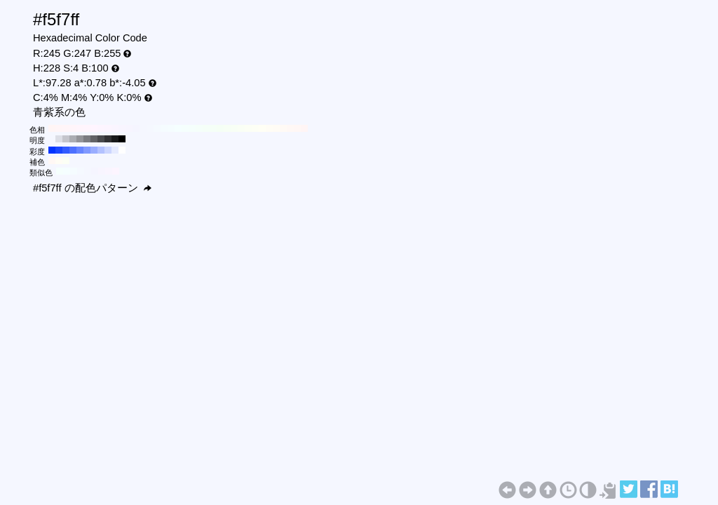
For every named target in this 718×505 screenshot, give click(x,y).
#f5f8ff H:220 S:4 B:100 (150, 128)
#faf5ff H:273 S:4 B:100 (108, 171)
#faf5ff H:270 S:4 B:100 (114, 128)
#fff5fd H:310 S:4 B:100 (86, 128)
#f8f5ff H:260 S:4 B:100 (122, 128)
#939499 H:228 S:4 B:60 (79, 138)
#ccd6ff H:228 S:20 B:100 (107, 150)
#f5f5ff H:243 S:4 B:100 (94, 171)
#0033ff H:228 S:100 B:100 (51, 150)
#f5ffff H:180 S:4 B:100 (178, 128)
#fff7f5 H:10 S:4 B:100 (297, 128)
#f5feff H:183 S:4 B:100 (66, 171)
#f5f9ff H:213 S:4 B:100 (80, 171)
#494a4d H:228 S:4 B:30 (100, 138)
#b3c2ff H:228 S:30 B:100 (100, 150)
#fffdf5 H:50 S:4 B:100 (269, 128)
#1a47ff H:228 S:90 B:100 (58, 150)
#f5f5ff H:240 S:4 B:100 (136, 128)
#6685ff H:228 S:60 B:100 (79, 150)
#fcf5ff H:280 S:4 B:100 (107, 128)
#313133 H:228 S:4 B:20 (107, 138)
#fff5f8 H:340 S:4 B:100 (65, 128)
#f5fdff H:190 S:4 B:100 (171, 128)
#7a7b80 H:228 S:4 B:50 (86, 138)
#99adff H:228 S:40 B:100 (93, 150)
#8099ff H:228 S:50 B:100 (86, 150)
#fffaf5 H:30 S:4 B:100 (283, 128)
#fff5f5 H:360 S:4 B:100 (51, 128)
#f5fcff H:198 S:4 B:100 (73, 171)
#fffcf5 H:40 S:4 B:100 (276, 128)
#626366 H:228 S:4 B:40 (93, 138)
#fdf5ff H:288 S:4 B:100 (115, 171)
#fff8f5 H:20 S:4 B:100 (290, 128)
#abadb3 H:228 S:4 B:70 (72, 138)
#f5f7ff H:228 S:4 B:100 (51, 138)
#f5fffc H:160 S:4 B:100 (192, 128)
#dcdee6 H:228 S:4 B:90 (58, 138)
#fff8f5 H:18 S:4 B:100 (51, 160)
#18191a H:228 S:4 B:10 (114, 138)
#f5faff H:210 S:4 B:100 (157, 128)
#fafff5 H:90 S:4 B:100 (241, 128)
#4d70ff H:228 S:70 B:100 (72, 150)
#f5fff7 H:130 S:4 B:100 (213, 128)
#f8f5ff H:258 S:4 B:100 (101, 171)
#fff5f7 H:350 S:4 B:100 (58, 128)
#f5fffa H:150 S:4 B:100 (199, 128)
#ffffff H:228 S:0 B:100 (122, 150)
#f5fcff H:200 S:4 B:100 (164, 128)
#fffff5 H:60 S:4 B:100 (262, 128)
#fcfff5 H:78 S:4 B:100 (65, 160)
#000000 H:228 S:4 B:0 (122, 138)
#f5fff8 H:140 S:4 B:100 (206, 128)
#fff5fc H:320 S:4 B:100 (79, 128)
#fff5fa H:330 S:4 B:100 (72, 128)
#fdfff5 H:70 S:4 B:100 (255, 128)
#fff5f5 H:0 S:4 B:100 (304, 128)
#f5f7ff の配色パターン (92, 188)
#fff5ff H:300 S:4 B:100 (93, 128)
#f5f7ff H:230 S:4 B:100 (143, 128)
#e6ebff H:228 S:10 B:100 (114, 150)
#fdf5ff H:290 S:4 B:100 (100, 128)
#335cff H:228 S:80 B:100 (65, 150)
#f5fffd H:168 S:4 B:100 (59, 171)
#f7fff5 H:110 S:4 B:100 (227, 128)
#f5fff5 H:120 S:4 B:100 (220, 128)
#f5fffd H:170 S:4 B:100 (185, 128)
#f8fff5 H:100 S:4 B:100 (234, 128)
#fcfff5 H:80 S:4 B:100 (248, 128)
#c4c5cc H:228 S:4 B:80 (65, 138)
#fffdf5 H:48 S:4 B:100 (58, 160)
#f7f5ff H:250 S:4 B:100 (129, 128)
